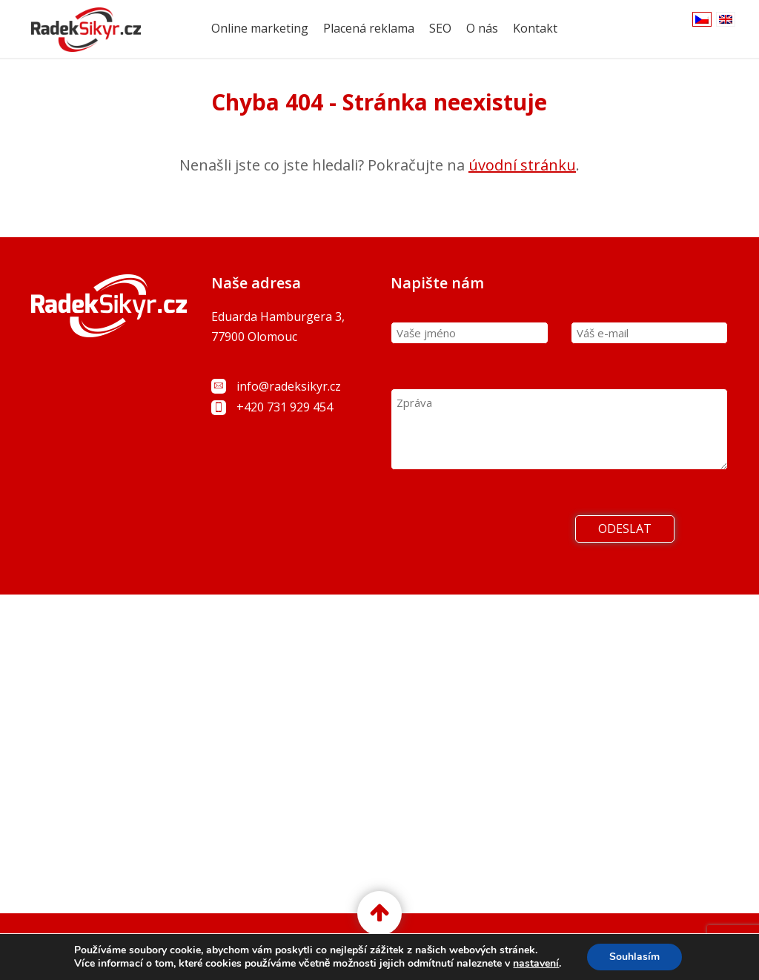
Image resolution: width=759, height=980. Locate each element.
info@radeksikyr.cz (288, 386)
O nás (482, 28)
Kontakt (535, 28)
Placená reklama (368, 28)
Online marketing (259, 28)
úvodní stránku (522, 165)
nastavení (536, 963)
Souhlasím (634, 957)
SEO (440, 28)
